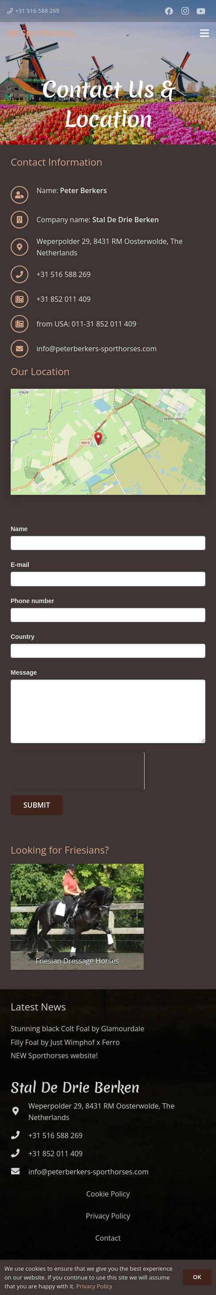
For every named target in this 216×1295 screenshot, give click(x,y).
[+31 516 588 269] (23, 274)
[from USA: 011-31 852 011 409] (23, 324)
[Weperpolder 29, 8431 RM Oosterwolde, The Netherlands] (19, 1111)
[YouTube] (201, 11)
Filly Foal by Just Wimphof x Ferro (65, 1042)
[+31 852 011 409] (23, 299)
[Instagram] (185, 11)
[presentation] (77, 769)
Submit (37, 805)
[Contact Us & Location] (108, 442)
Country (23, 636)
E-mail (20, 564)
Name (19, 528)
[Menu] (204, 33)
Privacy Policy (108, 1216)
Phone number (32, 600)
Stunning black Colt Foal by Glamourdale (77, 1028)
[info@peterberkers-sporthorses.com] (23, 348)
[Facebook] (169, 11)
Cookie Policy (108, 1194)
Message (24, 672)
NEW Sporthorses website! (54, 1055)
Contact (108, 1238)
